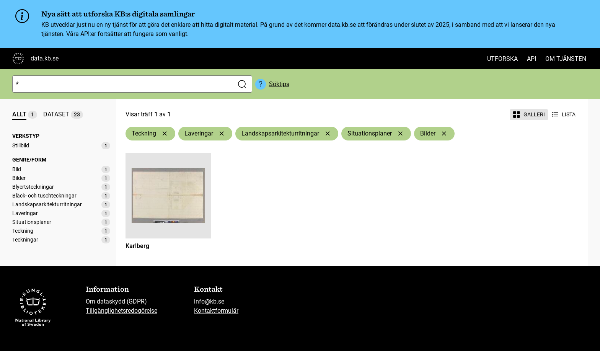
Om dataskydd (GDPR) (116, 301)
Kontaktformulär (216, 310)
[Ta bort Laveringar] (221, 133)
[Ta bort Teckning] (164, 133)
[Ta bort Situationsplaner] (400, 133)
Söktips (279, 84)
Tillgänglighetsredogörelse (121, 310)
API (531, 58)
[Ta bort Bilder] (443, 133)
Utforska (502, 58)
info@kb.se (209, 301)
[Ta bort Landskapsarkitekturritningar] (327, 133)
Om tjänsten (565, 58)
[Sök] (121, 84)
